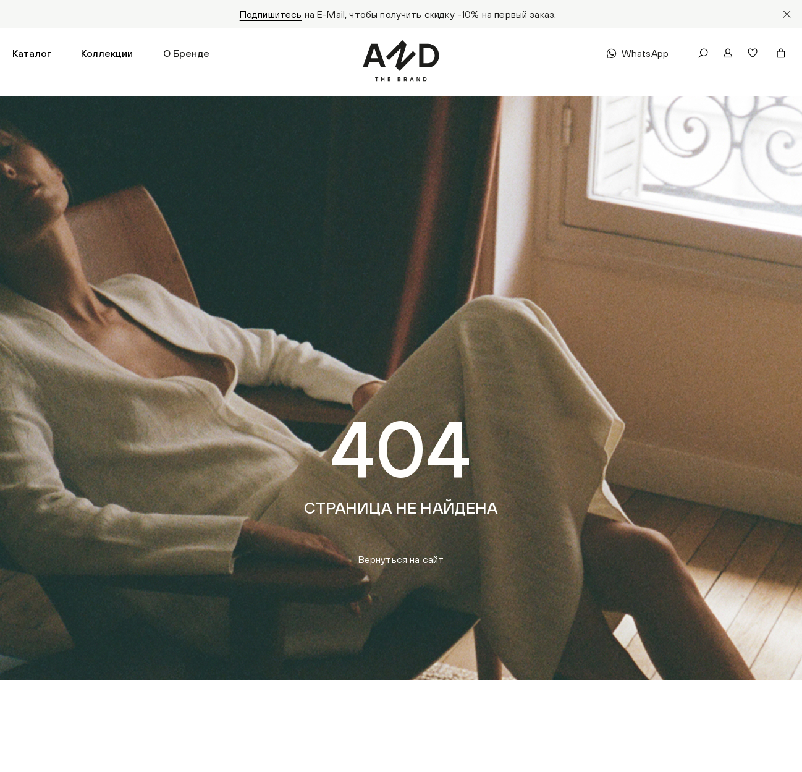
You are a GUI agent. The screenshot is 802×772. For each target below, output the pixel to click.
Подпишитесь (271, 14)
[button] (31, 53)
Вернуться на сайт (401, 559)
